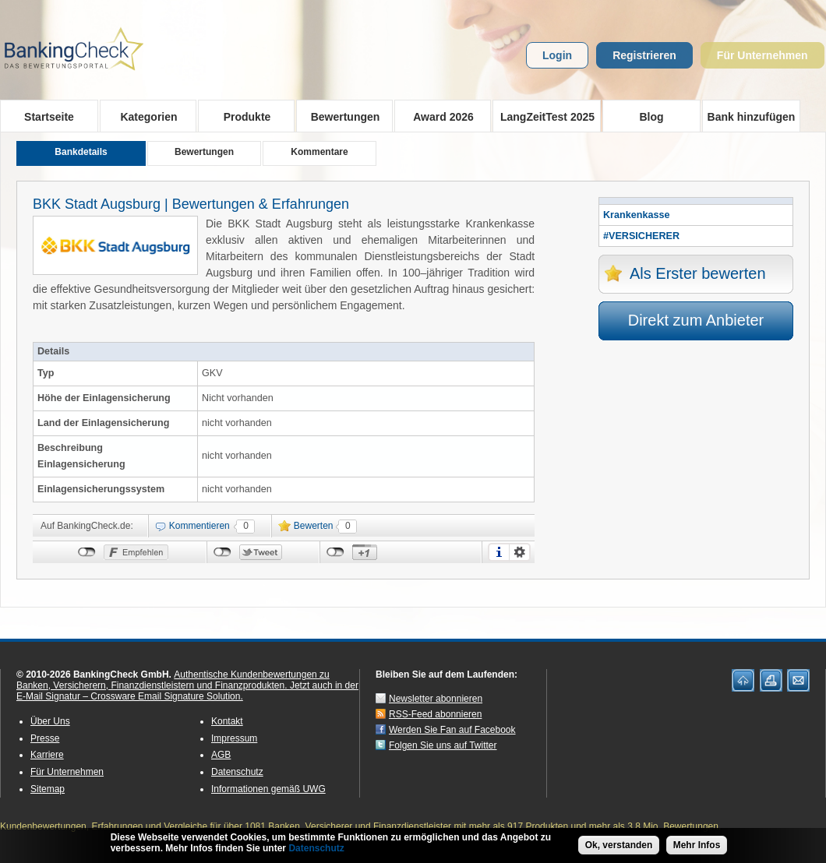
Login (557, 55)
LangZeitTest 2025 (543, 116)
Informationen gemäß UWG (268, 789)
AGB (221, 754)
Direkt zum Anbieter (696, 320)
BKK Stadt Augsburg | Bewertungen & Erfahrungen (191, 204)
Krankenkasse (636, 215)
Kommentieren (199, 525)
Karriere (47, 754)
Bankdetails (81, 151)
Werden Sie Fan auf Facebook (452, 729)
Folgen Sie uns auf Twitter (443, 745)
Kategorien (144, 116)
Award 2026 (438, 116)
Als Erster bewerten (698, 273)
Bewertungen (340, 116)
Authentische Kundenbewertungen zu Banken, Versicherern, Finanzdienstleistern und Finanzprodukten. (173, 680)
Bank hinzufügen (752, 117)
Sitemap (47, 789)
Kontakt (227, 721)
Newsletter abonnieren (435, 698)
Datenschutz (237, 771)
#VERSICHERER (641, 236)
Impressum (234, 738)
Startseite (49, 117)
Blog (651, 117)
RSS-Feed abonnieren (435, 714)
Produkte (242, 116)
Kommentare (319, 151)
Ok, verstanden (619, 848)
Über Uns (50, 721)
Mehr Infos (697, 848)
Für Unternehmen (762, 55)
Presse (44, 738)
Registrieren (644, 55)
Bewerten (314, 525)
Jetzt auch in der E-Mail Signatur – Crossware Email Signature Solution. (187, 691)
